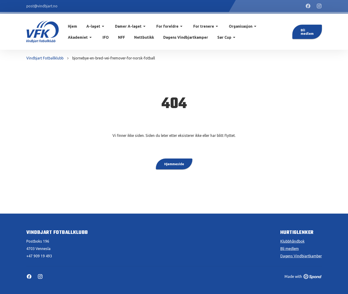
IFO (106, 37)
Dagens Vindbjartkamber (301, 256)
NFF (121, 37)
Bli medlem (307, 32)
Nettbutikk (144, 37)
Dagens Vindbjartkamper (185, 37)
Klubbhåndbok (292, 241)
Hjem (72, 26)
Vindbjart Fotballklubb (45, 58)
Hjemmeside (174, 164)
